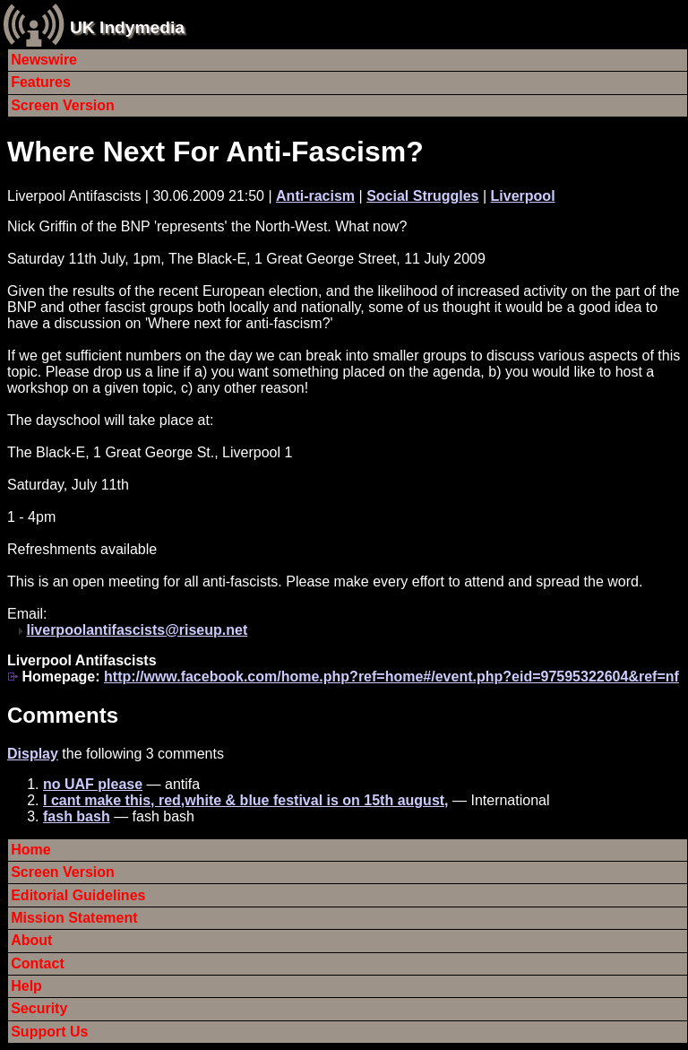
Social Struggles (422, 196)
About (31, 940)
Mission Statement (74, 917)
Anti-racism (315, 196)
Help (26, 986)
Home (30, 849)
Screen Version (63, 105)
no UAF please (92, 784)
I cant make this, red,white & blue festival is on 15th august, (246, 800)
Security (39, 1008)
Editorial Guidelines (78, 895)
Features (41, 82)
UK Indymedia (127, 27)
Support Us (49, 1031)
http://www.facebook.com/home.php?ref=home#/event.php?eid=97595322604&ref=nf (391, 676)
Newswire (44, 59)
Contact (37, 963)
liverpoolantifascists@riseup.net (136, 630)
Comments (62, 715)
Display (32, 753)
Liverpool (523, 196)
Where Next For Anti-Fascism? (215, 151)
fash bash (76, 816)
